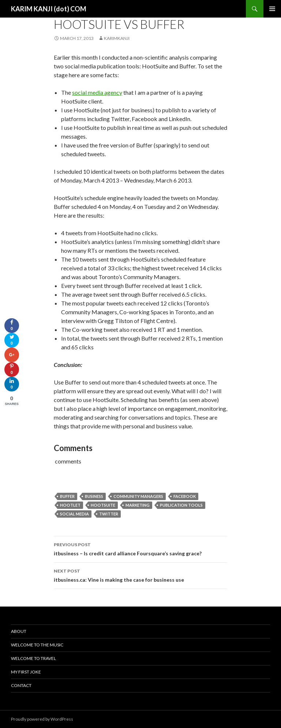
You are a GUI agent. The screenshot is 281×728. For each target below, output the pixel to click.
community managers (138, 496)
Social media (74, 513)
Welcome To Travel (33, 658)
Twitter (108, 513)
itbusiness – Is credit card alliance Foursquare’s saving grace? (140, 548)
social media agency (97, 92)
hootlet (70, 505)
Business (94, 496)
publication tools (181, 505)
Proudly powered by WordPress (42, 719)
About (18, 631)
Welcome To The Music (37, 645)
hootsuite (103, 505)
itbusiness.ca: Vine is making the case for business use (140, 575)
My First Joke (26, 672)
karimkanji (117, 38)
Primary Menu (272, 9)
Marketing (137, 505)
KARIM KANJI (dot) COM (48, 9)
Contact (21, 685)
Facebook (184, 496)
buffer (67, 496)
